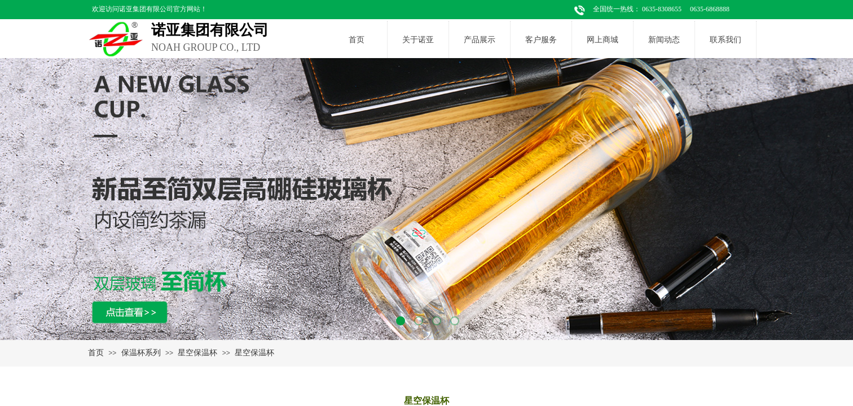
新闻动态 (664, 39)
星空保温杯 (197, 352)
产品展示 (479, 39)
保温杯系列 (141, 352)
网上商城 (602, 39)
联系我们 (725, 39)
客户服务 (541, 39)
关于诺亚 (418, 39)
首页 (356, 39)
